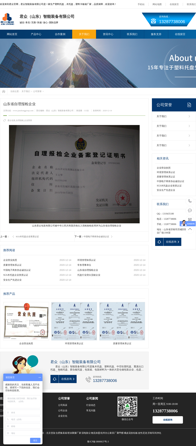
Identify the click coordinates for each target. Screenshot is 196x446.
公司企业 (62, 410)
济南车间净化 (154, 433)
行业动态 (90, 405)
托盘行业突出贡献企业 (88, 275)
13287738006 (190, 201)
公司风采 (62, 405)
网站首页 (12, 34)
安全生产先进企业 (12, 280)
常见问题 (90, 410)
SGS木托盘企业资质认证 (27, 236)
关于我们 (84, 34)
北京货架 (50, 433)
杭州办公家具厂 (108, 433)
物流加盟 (95, 433)
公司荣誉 (37, 91)
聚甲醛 (120, 433)
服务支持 (156, 34)
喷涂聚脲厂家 (74, 433)
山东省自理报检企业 (87, 270)
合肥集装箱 (61, 433)
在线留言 (174, 4)
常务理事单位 (84, 265)
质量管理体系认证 (12, 265)
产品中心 (36, 34)
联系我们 (191, 4)
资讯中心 (108, 34)
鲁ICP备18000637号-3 (98, 441)
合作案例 (60, 34)
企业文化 (62, 416)
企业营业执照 (10, 260)
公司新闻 (92, 398)
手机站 (141, 4)
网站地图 (157, 4)
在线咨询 (167, 420)
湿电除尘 (86, 433)
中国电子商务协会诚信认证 (96, 236)
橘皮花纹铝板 (131, 433)
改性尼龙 (142, 433)
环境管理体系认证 (86, 260)
